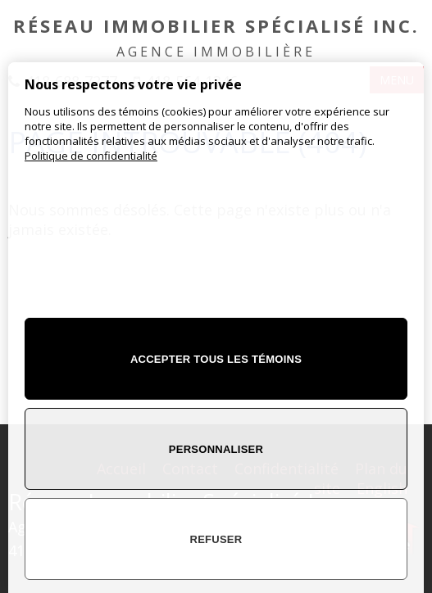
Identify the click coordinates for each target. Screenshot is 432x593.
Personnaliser (216, 449)
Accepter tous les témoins (216, 359)
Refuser (216, 539)
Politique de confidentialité (91, 155)
